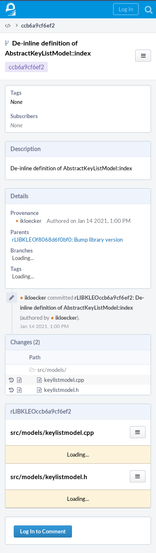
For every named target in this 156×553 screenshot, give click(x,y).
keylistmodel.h (61, 390)
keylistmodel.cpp (64, 380)
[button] (126, 9)
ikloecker (28, 221)
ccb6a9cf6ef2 (26, 67)
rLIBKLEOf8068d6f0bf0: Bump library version (67, 239)
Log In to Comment (43, 531)
